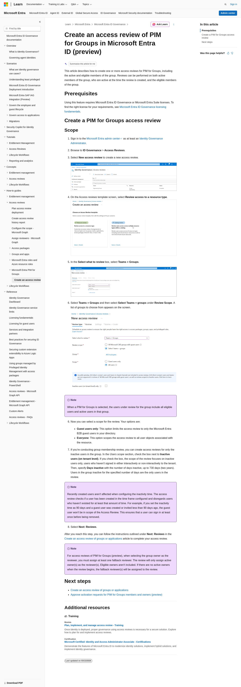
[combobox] (22, 28)
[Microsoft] (6, 4)
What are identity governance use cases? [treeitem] (24, 71)
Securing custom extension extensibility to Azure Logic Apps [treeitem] (23, 353)
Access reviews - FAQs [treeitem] (21, 417)
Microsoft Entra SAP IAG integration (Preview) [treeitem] (21, 97)
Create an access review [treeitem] (27, 280)
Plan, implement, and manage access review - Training (94, 625)
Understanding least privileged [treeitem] (24, 79)
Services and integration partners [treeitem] (21, 331)
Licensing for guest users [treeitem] (22, 323)
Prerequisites (209, 30)
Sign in (233, 4)
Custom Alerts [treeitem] (16, 411)
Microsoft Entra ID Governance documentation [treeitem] (22, 38)
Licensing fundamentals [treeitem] (21, 317)
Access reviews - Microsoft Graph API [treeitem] (22, 393)
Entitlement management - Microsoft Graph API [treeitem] (22, 403)
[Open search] (225, 4)
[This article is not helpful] (232, 53)
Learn (68, 24)
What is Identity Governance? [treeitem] (24, 51)
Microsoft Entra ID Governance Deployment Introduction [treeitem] (24, 87)
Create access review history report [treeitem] (23, 220)
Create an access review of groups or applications (93, 538)
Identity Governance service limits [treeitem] (23, 310)
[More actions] (173, 24)
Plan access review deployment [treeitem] (21, 210)
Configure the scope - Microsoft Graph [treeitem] (23, 230)
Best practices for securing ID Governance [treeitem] (24, 341)
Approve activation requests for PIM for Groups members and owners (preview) (116, 594)
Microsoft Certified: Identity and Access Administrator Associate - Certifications (108, 642)
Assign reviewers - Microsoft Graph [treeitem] (26, 240)
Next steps (207, 42)
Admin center (228, 13)
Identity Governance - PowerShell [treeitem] (20, 383)
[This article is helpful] (228, 53)
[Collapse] (40, 22)
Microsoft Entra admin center (103, 138)
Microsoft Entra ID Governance (109, 24)
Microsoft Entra (82, 24)
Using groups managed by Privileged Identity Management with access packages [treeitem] (22, 369)
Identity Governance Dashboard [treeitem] (19, 300)
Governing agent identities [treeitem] (22, 57)
